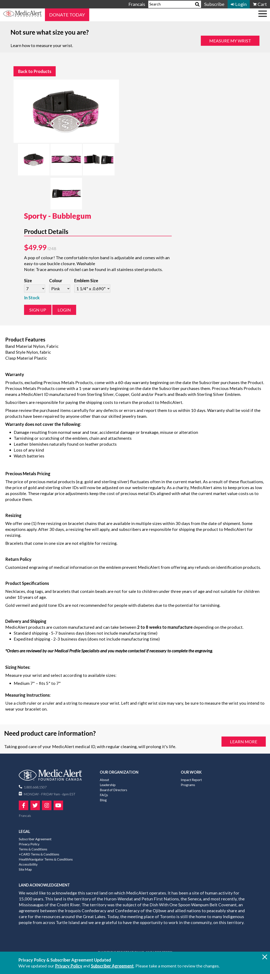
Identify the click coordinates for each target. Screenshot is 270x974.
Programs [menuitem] (188, 785)
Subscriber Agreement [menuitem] (35, 839)
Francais (136, 4)
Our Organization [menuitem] (119, 772)
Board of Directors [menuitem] (113, 790)
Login (64, 309)
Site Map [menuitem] (25, 869)
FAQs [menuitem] (104, 795)
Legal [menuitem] (24, 831)
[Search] (197, 4)
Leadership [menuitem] (108, 785)
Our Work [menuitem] (191, 772)
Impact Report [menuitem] (191, 780)
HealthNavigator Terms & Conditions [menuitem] (46, 859)
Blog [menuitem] (103, 800)
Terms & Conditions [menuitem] (33, 849)
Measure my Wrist (230, 40)
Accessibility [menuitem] (28, 864)
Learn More (243, 741)
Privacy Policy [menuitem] (29, 844)
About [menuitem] (104, 780)
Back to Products (34, 71)
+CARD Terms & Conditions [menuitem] (39, 854)
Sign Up (37, 309)
